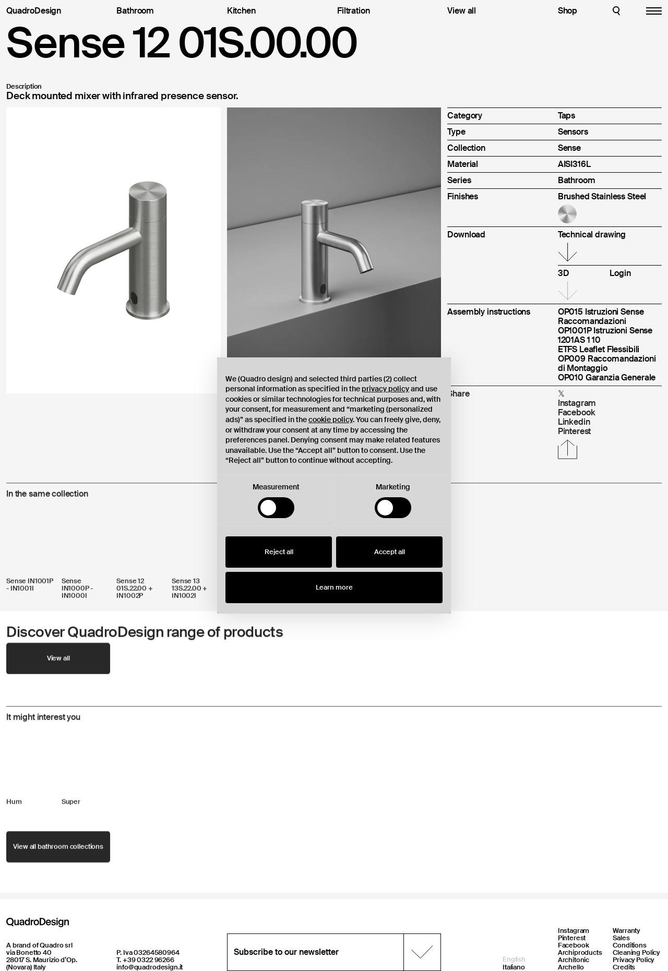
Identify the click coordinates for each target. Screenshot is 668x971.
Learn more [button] (334, 587)
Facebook (573, 945)
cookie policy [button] (330, 419)
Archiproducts (580, 952)
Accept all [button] (389, 551)
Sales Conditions (630, 941)
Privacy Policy (633, 959)
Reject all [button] (279, 551)
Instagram (574, 930)
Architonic (574, 959)
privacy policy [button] (385, 388)
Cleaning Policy (636, 952)
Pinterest (572, 937)
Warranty (626, 930)
